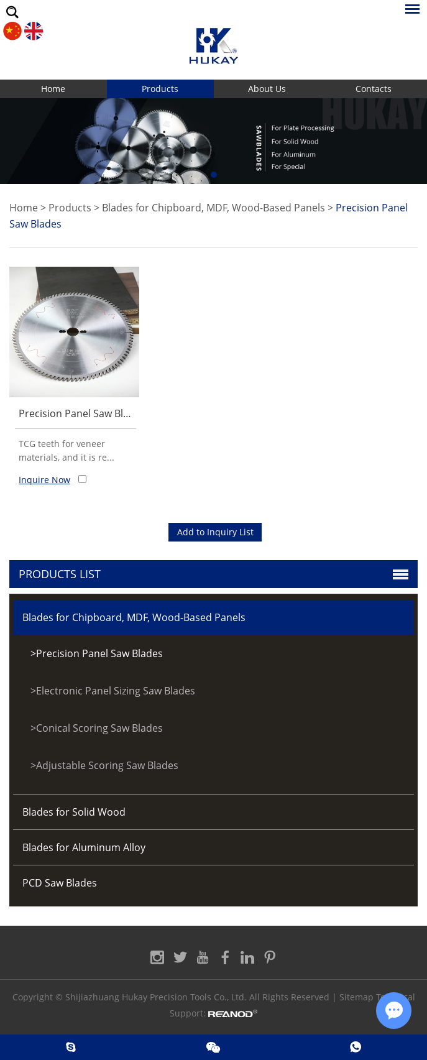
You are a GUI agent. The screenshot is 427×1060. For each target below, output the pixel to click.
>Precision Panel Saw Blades (96, 653)
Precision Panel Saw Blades (82, 413)
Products (160, 88)
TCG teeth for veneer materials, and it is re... (66, 450)
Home (53, 88)
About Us (267, 88)
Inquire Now (44, 480)
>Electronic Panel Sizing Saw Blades (112, 691)
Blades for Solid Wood (74, 812)
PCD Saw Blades (59, 883)
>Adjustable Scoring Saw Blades (104, 765)
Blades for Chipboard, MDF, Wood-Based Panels (213, 207)
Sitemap (356, 997)
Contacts (374, 88)
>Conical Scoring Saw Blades (96, 728)
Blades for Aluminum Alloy (83, 847)
